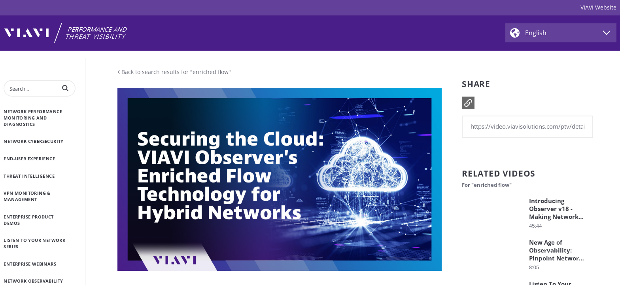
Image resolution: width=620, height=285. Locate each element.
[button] (65, 88)
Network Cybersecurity (33, 141)
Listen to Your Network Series (34, 243)
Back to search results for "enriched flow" (174, 72)
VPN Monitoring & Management (27, 196)
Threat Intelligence (29, 176)
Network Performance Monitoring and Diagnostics (33, 117)
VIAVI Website (598, 7)
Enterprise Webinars (30, 264)
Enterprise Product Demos (28, 220)
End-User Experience (29, 159)
